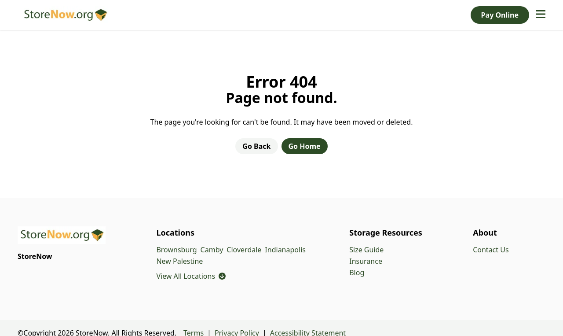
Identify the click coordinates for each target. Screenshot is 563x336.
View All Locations (191, 276)
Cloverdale (244, 250)
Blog (356, 272)
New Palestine (179, 261)
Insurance (365, 261)
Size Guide (366, 250)
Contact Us (490, 250)
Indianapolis (285, 250)
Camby (212, 250)
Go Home (305, 146)
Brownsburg (176, 250)
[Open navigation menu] (540, 15)
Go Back (256, 146)
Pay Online (500, 15)
